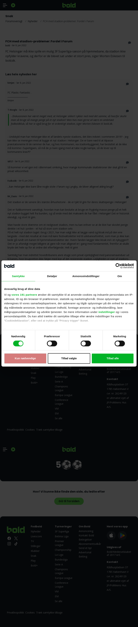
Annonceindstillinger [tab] (85, 276)
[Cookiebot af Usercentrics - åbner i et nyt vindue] (118, 265)
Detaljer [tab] (52, 276)
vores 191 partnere (24, 294)
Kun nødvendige (25, 358)
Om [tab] (119, 276)
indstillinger (106, 312)
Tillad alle (113, 358)
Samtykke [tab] (18, 276)
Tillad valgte (69, 358)
